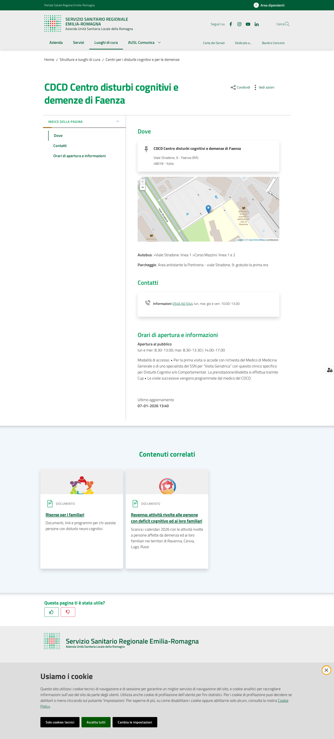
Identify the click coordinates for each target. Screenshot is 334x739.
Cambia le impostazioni (135, 722)
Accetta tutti (96, 722)
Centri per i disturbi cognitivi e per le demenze (143, 59)
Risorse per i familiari (65, 515)
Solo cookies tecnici (60, 722)
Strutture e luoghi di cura (80, 59)
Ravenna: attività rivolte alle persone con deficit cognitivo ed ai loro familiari (166, 518)
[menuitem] (56, 42)
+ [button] (143, 182)
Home (49, 59)
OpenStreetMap (256, 240)
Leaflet (240, 240)
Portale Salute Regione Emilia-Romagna (69, 5)
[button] (284, 24)
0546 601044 (183, 304)
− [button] (143, 188)
